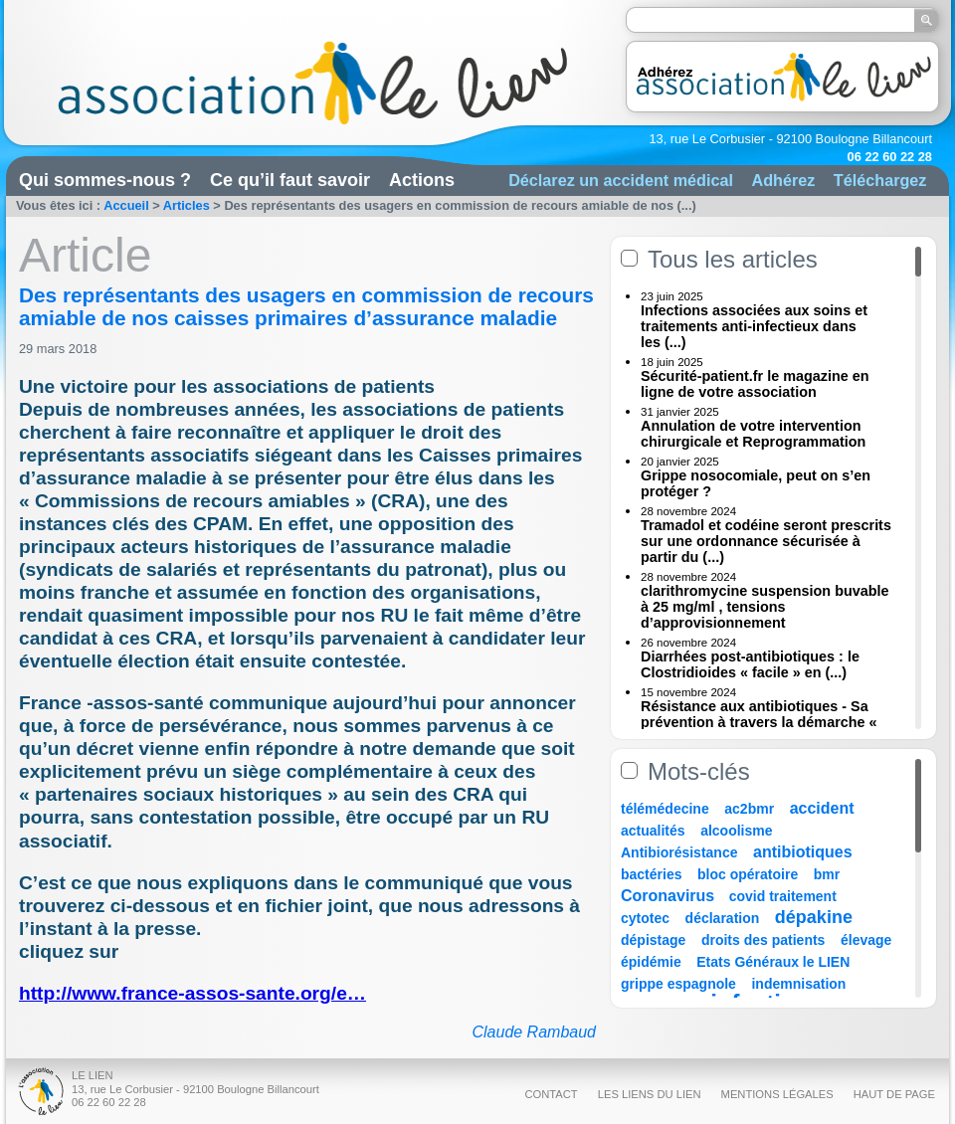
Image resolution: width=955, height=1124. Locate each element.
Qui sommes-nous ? (105, 180)
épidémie (651, 962)
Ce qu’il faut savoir (290, 180)
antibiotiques (803, 851)
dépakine (814, 917)
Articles (186, 205)
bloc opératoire (747, 874)
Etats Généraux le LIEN (773, 962)
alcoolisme (736, 831)
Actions (422, 180)
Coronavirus (670, 895)
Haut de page (894, 1094)
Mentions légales (777, 1094)
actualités (653, 831)
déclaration (722, 918)
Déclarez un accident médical (620, 180)
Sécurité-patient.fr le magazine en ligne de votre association (755, 384)
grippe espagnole (678, 984)
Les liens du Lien (649, 1094)
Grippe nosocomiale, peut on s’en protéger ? (755, 483)
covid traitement (783, 896)
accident (822, 808)
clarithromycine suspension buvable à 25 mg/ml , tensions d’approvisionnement (765, 607)
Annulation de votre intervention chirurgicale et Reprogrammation (753, 434)
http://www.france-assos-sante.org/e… (192, 993)
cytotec (645, 918)
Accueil (126, 205)
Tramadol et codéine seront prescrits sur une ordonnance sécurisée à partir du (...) (766, 541)
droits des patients (763, 940)
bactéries (651, 874)
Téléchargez (880, 180)
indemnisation (798, 984)
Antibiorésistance (679, 852)
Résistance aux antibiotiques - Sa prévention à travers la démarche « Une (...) (759, 722)
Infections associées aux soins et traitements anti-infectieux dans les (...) (754, 326)
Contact (550, 1094)
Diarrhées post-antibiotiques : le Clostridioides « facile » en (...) (750, 664)
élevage (866, 940)
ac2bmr (749, 809)
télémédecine (665, 809)
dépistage (653, 940)
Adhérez (783, 180)
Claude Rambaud (534, 1032)
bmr (827, 874)
